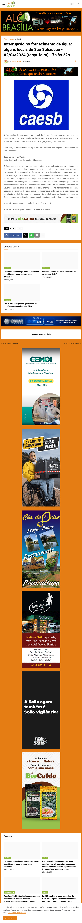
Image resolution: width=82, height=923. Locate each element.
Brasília (20, 39)
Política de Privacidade (17, 913)
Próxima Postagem (71, 343)
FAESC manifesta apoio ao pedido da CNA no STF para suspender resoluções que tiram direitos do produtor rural (59, 899)
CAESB (20, 228)
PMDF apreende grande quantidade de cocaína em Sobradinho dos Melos (20, 305)
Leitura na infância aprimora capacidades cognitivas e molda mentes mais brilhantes (21, 274)
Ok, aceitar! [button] (9, 918)
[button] (3, 4)
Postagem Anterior (10, 343)
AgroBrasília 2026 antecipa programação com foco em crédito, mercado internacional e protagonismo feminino (22, 899)
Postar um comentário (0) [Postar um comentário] (41, 334)
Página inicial (9, 39)
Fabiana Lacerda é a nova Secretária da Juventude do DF (59, 273)
